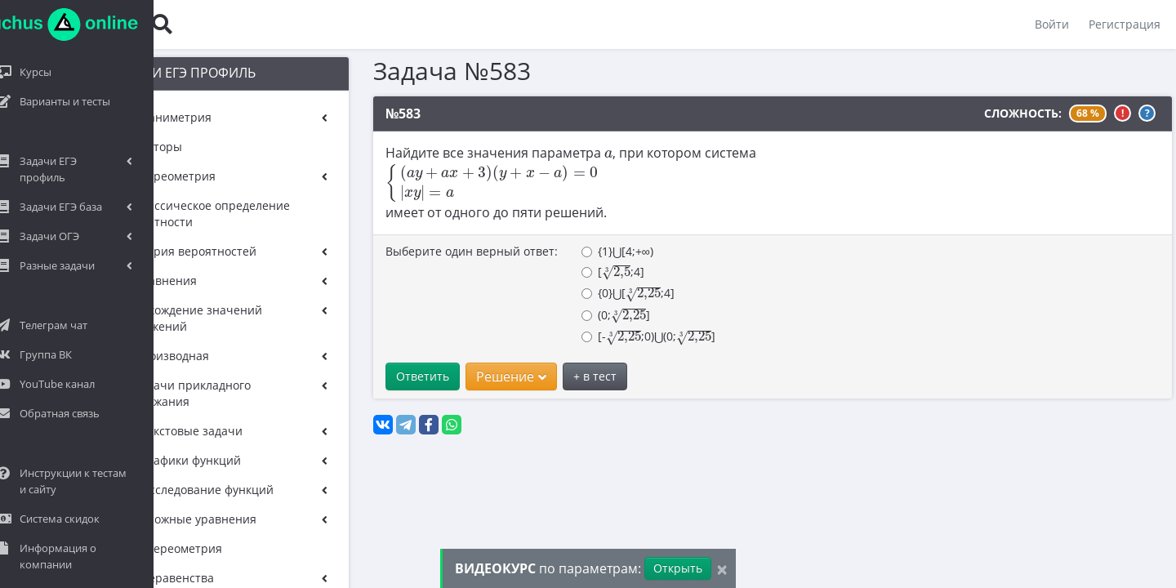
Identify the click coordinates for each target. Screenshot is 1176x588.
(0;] (587, 315)
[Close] (722, 569)
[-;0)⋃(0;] (620, 336)
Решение (483, 376)
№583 (374, 113)
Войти (1051, 24)
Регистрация (1124, 24)
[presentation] (580, 154)
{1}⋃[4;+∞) (589, 251)
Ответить (394, 376)
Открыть (677, 568)
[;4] (584, 272)
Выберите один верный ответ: (443, 251)
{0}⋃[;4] (599, 293)
